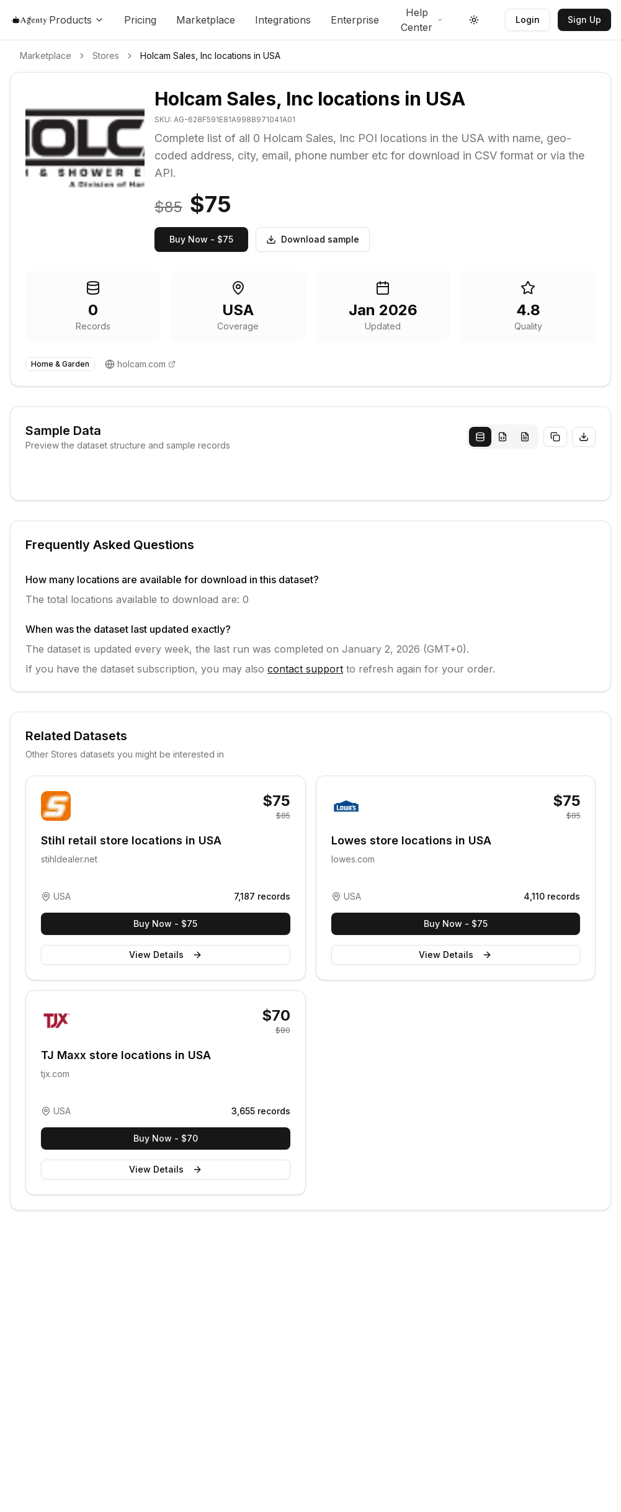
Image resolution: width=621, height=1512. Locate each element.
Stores (105, 55)
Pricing (140, 20)
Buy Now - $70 (165, 1138)
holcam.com (141, 364)
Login (528, 19)
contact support (305, 669)
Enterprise (355, 20)
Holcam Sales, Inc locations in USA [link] (210, 55)
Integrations (283, 20)
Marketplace (205, 20)
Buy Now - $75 (201, 239)
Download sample (312, 239)
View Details (165, 954)
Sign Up (584, 19)
